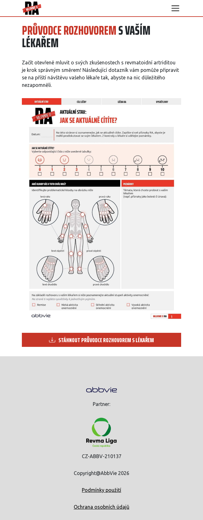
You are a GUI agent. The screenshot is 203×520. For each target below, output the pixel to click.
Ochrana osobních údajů (101, 507)
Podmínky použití (101, 490)
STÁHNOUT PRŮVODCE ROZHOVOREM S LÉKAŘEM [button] (101, 340)
